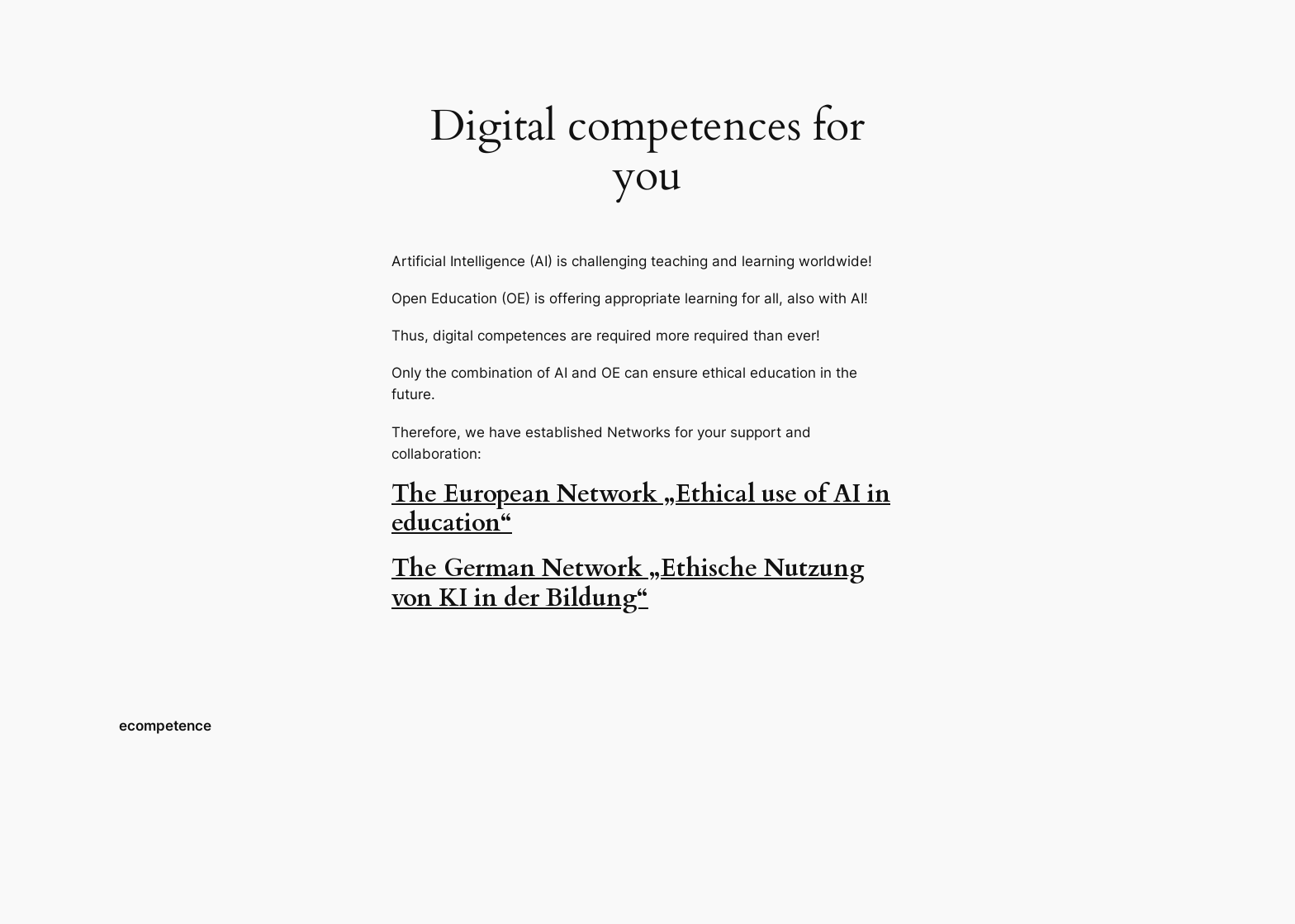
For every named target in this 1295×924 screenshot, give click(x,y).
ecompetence (165, 725)
